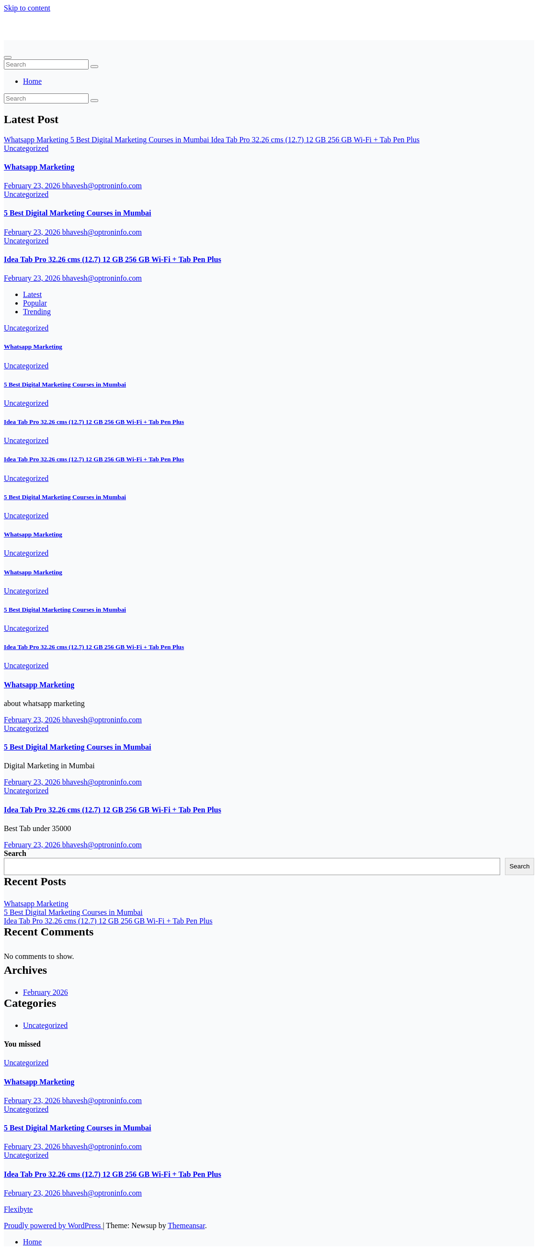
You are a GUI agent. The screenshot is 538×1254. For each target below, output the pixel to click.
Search (15, 853)
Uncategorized (26, 148)
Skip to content (27, 8)
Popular (35, 303)
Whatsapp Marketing (39, 167)
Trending (37, 312)
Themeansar (186, 1225)
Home (32, 81)
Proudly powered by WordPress (53, 1225)
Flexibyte (34, 31)
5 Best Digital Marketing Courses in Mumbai (77, 213)
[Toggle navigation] (7, 57)
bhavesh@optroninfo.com (102, 186)
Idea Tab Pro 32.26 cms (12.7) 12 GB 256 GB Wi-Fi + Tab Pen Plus (112, 259)
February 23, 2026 (33, 186)
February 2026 (45, 992)
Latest (32, 294)
